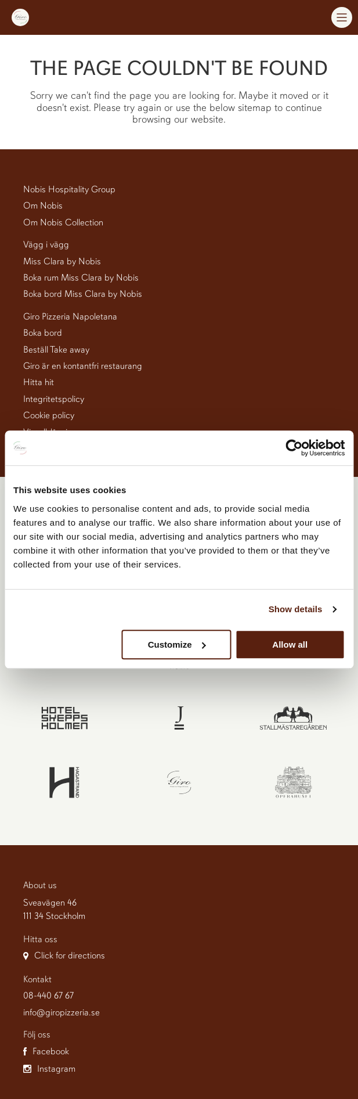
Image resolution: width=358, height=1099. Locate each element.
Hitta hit (38, 382)
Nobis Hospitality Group (69, 189)
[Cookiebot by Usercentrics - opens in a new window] (294, 448)
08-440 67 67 (48, 995)
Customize (177, 644)
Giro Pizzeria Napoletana (70, 316)
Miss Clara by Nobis (62, 261)
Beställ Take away (56, 349)
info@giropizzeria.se (61, 1012)
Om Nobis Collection (63, 222)
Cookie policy (48, 415)
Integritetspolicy (53, 399)
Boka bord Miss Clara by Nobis (82, 294)
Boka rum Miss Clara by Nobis (81, 277)
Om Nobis (43, 205)
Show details (296, 609)
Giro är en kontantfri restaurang (82, 366)
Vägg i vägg (46, 244)
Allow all (290, 644)
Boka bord (42, 333)
